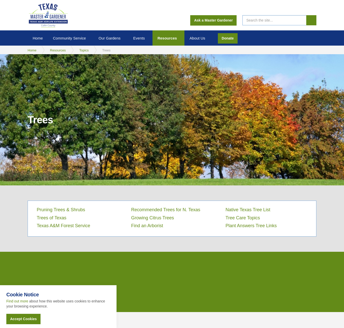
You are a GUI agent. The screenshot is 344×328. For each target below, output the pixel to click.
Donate (228, 38)
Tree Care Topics (242, 217)
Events (139, 38)
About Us (197, 38)
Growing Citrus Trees (152, 217)
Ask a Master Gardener (213, 20)
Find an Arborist (147, 225)
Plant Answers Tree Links (251, 225)
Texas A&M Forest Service (63, 225)
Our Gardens (110, 38)
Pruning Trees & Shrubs (61, 209)
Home (38, 38)
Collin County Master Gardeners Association (48, 15)
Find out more (17, 301)
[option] (172, 119)
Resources (167, 38)
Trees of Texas (51, 217)
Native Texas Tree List (247, 209)
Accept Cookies (23, 319)
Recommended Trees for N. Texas (165, 209)
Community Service (69, 38)
